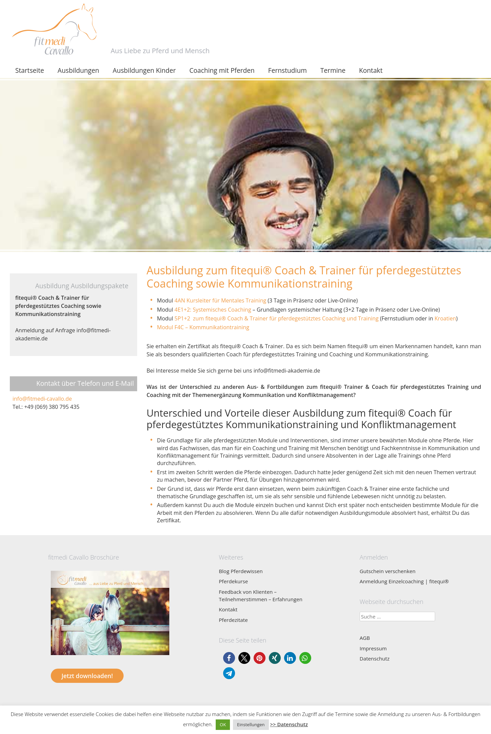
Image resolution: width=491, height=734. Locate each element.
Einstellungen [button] (250, 724)
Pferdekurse (233, 581)
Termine (332, 70)
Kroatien (445, 318)
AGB (365, 637)
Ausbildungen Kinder (144, 70)
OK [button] (223, 724)
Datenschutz (374, 658)
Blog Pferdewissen (241, 571)
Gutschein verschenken (387, 571)
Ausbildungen (78, 70)
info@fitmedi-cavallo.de (42, 398)
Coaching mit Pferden (222, 70)
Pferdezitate (233, 619)
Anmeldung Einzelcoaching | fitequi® (404, 581)
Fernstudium (287, 70)
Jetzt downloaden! (87, 676)
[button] (229, 658)
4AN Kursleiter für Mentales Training (221, 300)
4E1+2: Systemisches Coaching (212, 309)
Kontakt (370, 70)
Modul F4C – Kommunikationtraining (204, 327)
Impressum (373, 648)
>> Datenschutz (289, 724)
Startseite (29, 70)
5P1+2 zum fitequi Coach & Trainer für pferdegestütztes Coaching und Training (276, 318)
